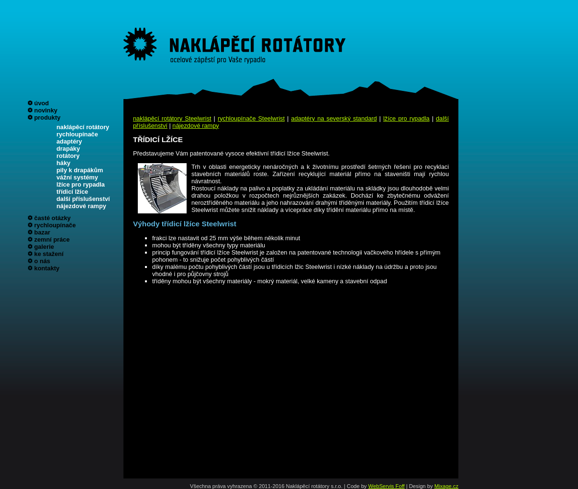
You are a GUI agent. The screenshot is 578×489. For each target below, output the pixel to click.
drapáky (68, 148)
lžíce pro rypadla (80, 184)
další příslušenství (83, 198)
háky (63, 163)
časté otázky (52, 218)
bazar (42, 232)
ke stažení (49, 253)
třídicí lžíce (72, 191)
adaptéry (69, 141)
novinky (45, 110)
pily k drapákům (79, 170)
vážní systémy (77, 177)
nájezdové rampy (81, 206)
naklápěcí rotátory (82, 127)
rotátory (67, 155)
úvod (41, 103)
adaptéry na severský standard (334, 118)
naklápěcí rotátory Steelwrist (172, 118)
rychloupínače (77, 134)
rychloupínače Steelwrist (251, 118)
